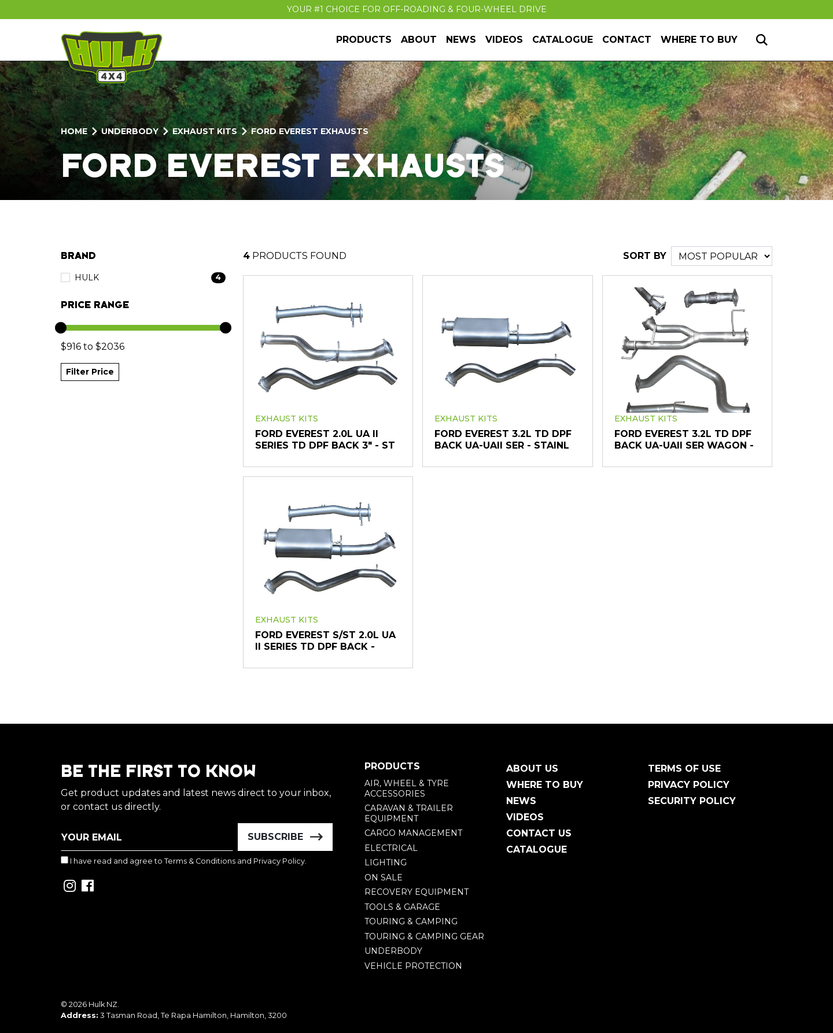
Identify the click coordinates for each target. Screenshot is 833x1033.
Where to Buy (699, 39)
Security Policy (692, 800)
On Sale (383, 877)
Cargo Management (413, 833)
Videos (504, 39)
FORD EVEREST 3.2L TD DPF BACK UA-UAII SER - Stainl (503, 439)
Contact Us (539, 833)
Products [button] (364, 39)
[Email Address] (147, 837)
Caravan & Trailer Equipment (408, 813)
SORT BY (644, 255)
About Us (532, 768)
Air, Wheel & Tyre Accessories (406, 788)
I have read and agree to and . (184, 860)
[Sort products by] (721, 256)
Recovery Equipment (416, 892)
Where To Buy (544, 784)
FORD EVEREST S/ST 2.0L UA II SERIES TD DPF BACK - (325, 641)
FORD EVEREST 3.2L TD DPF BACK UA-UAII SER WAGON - (684, 439)
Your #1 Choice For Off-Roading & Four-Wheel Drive (417, 9)
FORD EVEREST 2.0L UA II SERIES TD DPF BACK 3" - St (325, 439)
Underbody (393, 951)
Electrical (391, 848)
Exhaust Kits (286, 418)
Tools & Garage (402, 907)
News (461, 39)
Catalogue (562, 39)
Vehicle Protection (413, 966)
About (419, 39)
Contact (626, 39)
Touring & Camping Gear (424, 936)
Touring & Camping (411, 921)
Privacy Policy (279, 861)
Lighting (385, 862)
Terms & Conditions (199, 861)
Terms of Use (684, 768)
